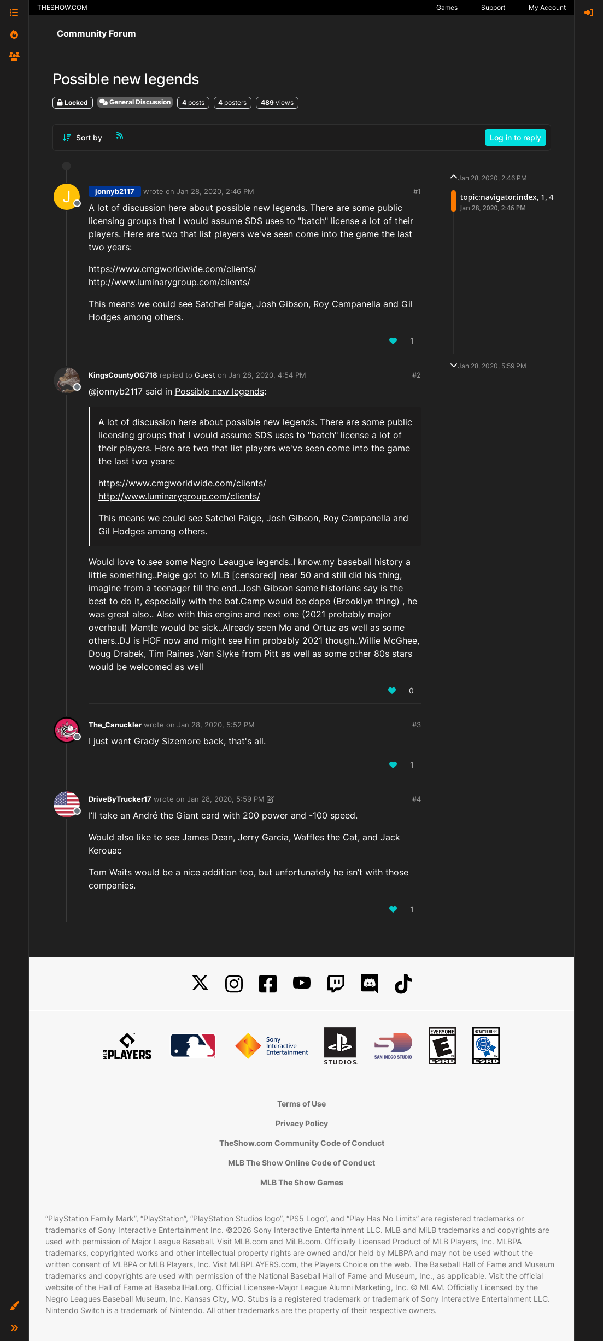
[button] (14, 1306)
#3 (416, 724)
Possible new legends (219, 391)
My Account (547, 7)
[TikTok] (403, 984)
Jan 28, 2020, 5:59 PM (226, 799)
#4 (416, 799)
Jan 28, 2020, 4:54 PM (267, 374)
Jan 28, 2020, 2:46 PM (215, 191)
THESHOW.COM (62, 7)
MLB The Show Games (301, 1182)
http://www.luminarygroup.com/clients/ (169, 282)
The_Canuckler (115, 724)
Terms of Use (301, 1103)
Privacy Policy (302, 1123)
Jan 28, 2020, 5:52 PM (216, 724)
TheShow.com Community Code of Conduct (301, 1143)
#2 (416, 374)
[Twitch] (335, 984)
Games (447, 7)
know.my (316, 561)
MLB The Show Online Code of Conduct (301, 1162)
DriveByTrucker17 (120, 799)
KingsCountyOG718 (123, 374)
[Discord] (369, 984)
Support (493, 7)
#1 (417, 191)
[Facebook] (268, 984)
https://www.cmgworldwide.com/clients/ (172, 268)
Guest (205, 374)
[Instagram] (234, 984)
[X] (200, 984)
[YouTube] (302, 984)
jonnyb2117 (114, 191)
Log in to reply (515, 137)
